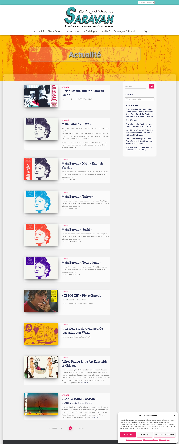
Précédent (53, 409)
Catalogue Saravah (71, 427)
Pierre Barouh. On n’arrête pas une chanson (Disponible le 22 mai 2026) (139, 125)
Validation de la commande (50, 433)
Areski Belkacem (132, 120)
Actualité (65, 87)
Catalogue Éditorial (124, 31)
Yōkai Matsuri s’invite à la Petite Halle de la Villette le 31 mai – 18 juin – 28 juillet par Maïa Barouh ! (139, 132)
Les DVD (105, 31)
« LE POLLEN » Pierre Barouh (81, 282)
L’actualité (38, 31)
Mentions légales (164, 440)
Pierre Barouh (54, 31)
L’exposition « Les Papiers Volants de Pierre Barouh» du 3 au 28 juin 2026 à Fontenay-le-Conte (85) (139, 141)
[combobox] (146, 2)
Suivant (81, 409)
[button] (174, 415)
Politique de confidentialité (134, 440)
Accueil (37, 427)
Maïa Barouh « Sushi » (77, 223)
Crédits (67, 433)
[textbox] (146, 2)
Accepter (128, 435)
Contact (78, 433)
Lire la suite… (85, 364)
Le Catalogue (90, 31)
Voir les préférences (164, 435)
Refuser (145, 435)
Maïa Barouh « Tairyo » (78, 192)
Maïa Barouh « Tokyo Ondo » (81, 252)
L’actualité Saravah (52, 427)
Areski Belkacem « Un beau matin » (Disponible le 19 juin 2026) (139, 149)
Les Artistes (72, 31)
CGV (104, 433)
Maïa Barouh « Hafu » (76, 121)
